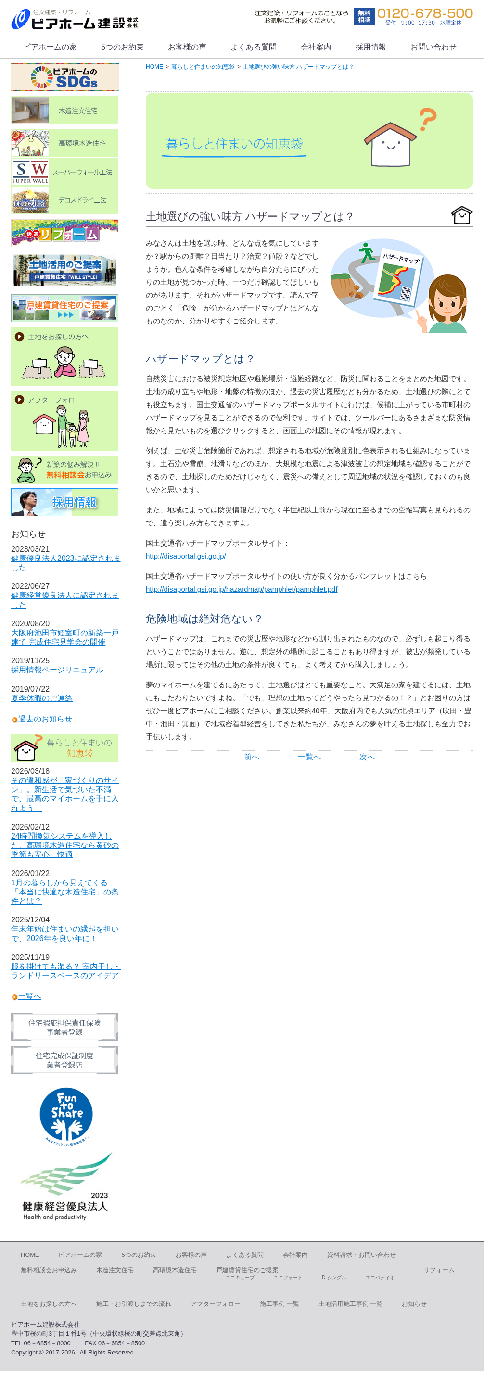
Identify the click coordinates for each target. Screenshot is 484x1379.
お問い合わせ (433, 47)
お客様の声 (187, 47)
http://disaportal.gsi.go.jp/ (186, 556)
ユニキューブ (240, 1277)
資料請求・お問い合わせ (361, 1254)
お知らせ (414, 1303)
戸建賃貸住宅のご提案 (247, 1270)
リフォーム (439, 1270)
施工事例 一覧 (279, 1303)
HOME (30, 1254)
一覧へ (309, 757)
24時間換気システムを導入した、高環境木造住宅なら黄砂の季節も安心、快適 (65, 845)
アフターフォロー (216, 1303)
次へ (367, 757)
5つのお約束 (122, 47)
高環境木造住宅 (175, 1270)
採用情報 (371, 47)
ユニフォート (288, 1277)
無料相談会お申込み (49, 1270)
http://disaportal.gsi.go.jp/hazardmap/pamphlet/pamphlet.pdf (242, 589)
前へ (251, 757)
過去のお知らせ (45, 719)
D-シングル (334, 1277)
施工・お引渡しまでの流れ (133, 1303)
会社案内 (316, 47)
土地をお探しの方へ (49, 1303)
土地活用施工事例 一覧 (350, 1303)
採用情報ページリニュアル (57, 670)
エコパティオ (380, 1277)
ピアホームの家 (50, 47)
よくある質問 (253, 47)
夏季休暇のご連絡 (42, 698)
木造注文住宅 (115, 1270)
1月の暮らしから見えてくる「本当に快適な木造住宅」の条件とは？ (65, 892)
